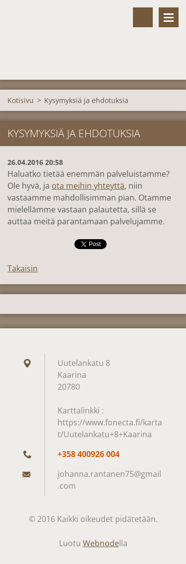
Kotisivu (20, 100)
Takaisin (22, 268)
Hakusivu (143, 17)
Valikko (169, 17)
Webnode (101, 543)
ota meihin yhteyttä (88, 185)
